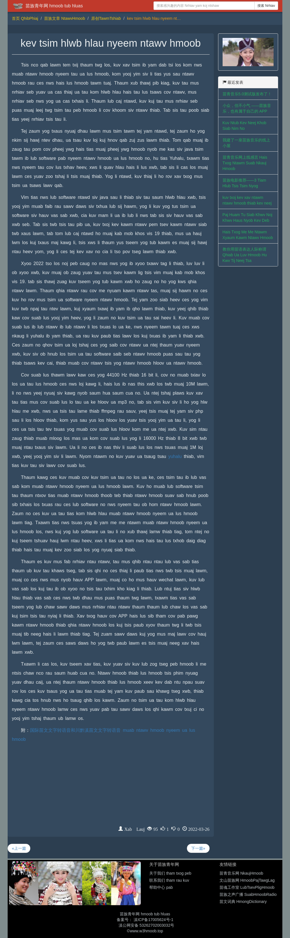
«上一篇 (19, 848)
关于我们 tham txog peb (170, 873)
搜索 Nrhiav (266, 6)
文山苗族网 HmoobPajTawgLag (247, 880)
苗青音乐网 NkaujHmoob (241, 873)
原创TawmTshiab (106, 18)
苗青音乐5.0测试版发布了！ (247, 94)
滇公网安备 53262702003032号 (146, 925)
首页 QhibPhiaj (25, 18)
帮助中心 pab (161, 887)
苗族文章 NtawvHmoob (64, 18)
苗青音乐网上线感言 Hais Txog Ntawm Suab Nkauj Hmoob (245, 163)
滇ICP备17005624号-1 (153, 919)
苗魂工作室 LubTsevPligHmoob (247, 887)
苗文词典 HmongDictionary (243, 901)
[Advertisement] (111, 786)
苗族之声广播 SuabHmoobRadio (248, 894)
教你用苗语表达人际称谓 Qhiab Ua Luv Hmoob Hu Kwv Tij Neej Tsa (245, 255)
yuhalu (175, 456)
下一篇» (198, 848)
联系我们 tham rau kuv (169, 880)
